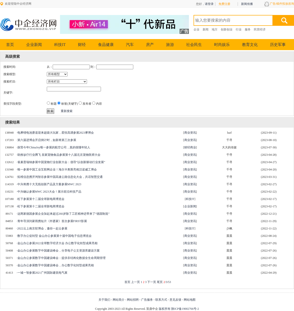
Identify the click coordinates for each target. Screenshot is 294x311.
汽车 (130, 44)
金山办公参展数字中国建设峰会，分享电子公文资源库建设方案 (58, 250)
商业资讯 (190, 132)
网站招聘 (133, 299)
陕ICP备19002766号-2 (185, 309)
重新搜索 (67, 111)
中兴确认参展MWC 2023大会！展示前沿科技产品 (49, 191)
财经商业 (190, 147)
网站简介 (118, 299)
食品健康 (106, 44)
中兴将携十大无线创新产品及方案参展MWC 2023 (49, 184)
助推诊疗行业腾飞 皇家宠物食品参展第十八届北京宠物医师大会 (58, 154)
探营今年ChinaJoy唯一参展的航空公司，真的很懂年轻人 (53, 147)
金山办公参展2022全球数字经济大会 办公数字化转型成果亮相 (57, 243)
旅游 (170, 44)
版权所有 (165, 309)
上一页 (135, 282)
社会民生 (194, 44)
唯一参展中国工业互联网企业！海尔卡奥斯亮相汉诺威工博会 (57, 169)
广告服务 (147, 299)
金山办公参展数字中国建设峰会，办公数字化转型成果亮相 (55, 265)
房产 (150, 44)
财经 (82, 44)
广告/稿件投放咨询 (282, 3)
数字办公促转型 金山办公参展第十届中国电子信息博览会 (54, 236)
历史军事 (278, 44)
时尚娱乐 (222, 44)
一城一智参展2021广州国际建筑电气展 (42, 272)
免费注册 (224, 4)
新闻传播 (247, 4)
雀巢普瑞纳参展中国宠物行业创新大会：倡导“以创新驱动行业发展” (61, 162)
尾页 (160, 282)
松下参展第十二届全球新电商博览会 (40, 199)
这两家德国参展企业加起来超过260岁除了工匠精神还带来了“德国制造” (63, 213)
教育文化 (250, 44)
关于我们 (104, 299)
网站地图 (190, 299)
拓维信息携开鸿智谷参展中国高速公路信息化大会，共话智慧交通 (60, 177)
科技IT (60, 44)
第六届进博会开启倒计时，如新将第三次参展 (46, 140)
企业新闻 (34, 44)
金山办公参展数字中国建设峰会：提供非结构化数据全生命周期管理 (61, 258)
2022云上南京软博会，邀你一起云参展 (42, 228)
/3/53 (167, 282)
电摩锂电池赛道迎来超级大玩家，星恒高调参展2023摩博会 (55, 132)
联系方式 (161, 299)
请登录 (209, 4)
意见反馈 (175, 299)
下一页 (151, 282)
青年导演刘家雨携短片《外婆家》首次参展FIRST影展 (52, 221)
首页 (10, 44)
